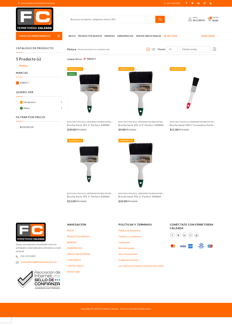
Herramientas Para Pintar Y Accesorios (105, 122)
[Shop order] (195, 49)
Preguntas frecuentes (129, 260)
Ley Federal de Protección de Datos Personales (141, 266)
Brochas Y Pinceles (76, 122)
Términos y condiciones (130, 236)
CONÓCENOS (74, 260)
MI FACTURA (73, 271)
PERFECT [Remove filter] (91, 59)
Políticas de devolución (130, 230)
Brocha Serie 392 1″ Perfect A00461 (88, 196)
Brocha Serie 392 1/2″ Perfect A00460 (141, 125)
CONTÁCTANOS (75, 266)
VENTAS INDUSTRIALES (78, 254)
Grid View (148, 49)
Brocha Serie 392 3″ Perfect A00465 (88, 125)
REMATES (72, 242)
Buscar (160, 19)
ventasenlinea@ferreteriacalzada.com (39, 262)
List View (153, 49)
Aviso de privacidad (128, 254)
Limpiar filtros (74, 59)
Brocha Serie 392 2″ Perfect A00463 (139, 196)
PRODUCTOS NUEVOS (78, 236)
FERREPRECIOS (74, 248)
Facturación (124, 242)
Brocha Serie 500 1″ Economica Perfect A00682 (198, 125)
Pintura (23, 65)
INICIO (70, 230)
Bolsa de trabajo (126, 248)
